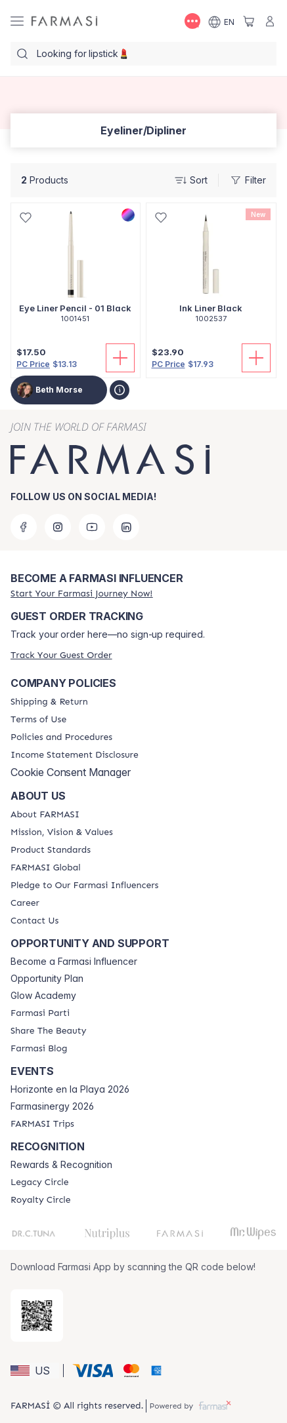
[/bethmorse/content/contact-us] (34, 921)
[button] (35, 1370)
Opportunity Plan (47, 978)
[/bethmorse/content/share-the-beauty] (48, 1031)
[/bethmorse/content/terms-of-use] (38, 719)
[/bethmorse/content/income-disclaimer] (75, 755)
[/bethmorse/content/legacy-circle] (40, 1182)
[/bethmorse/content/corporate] (46, 868)
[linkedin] (126, 527)
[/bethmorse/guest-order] (61, 655)
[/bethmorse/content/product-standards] (51, 850)
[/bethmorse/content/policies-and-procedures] (61, 737)
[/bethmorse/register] (81, 593)
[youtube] (92, 527)
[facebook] (24, 527)
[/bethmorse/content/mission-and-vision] (62, 832)
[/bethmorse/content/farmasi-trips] (42, 1124)
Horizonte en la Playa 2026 (70, 1089)
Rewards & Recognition (61, 1165)
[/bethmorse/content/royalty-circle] (41, 1200)
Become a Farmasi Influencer (74, 961)
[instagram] (58, 527)
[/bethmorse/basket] (248, 21)
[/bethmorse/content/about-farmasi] (45, 814)
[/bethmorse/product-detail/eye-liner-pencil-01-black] (75, 270)
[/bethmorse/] (64, 21)
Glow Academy (43, 995)
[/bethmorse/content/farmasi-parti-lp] (40, 1013)
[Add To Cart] (120, 357)
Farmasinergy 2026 (52, 1106)
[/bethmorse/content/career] (25, 903)
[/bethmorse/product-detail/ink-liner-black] (211, 270)
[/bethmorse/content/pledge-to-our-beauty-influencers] (84, 885)
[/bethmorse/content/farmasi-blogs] (39, 1048)
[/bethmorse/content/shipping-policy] (49, 702)
